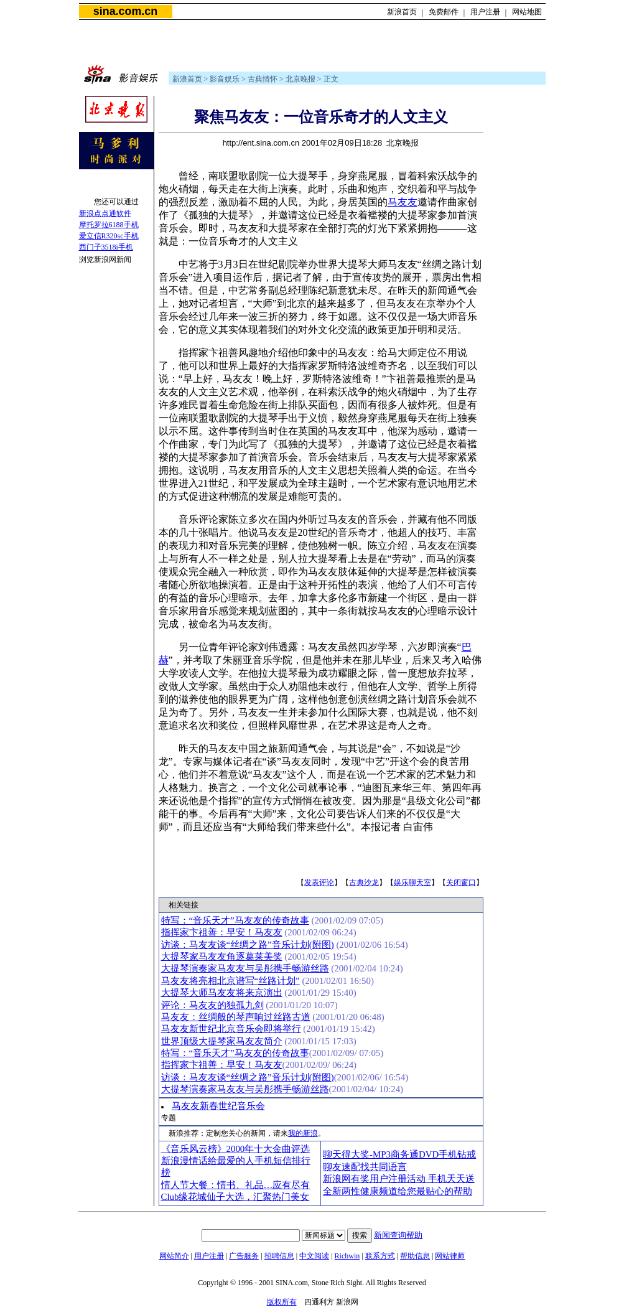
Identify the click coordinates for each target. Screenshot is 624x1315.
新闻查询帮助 (398, 1235)
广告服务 (244, 1256)
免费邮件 (444, 11)
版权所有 (282, 1302)
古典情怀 (262, 79)
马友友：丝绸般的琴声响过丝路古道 (235, 1017)
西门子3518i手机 (106, 247)
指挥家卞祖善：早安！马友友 (221, 932)
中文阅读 (314, 1256)
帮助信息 (415, 1256)
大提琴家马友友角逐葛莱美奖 (221, 957)
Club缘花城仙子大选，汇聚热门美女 (235, 1197)
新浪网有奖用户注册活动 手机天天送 (399, 1179)
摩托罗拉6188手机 (109, 224)
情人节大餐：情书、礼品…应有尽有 (235, 1185)
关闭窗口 (461, 882)
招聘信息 (279, 1256)
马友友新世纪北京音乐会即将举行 (231, 1029)
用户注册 (485, 11)
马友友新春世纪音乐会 (218, 1106)
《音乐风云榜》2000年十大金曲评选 (235, 1149)
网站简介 (174, 1256)
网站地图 (527, 11)
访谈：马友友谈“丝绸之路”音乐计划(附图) (247, 945)
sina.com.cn (125, 11)
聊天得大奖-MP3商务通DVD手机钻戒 (399, 1154)
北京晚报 (300, 79)
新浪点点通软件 (105, 213)
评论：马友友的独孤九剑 (212, 1005)
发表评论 (319, 882)
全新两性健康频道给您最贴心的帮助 (397, 1191)
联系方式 (380, 1256)
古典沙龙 (364, 882)
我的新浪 (303, 1133)
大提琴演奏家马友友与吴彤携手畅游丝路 (245, 968)
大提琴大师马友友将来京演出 (221, 993)
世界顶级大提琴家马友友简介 (221, 1041)
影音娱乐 (225, 79)
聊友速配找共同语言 (365, 1167)
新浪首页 (402, 11)
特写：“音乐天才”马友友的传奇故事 (235, 920)
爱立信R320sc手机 (109, 236)
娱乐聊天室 (412, 882)
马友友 (402, 202)
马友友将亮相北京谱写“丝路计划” (230, 981)
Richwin (347, 1256)
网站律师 (450, 1256)
